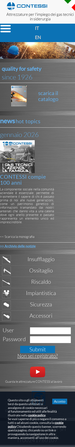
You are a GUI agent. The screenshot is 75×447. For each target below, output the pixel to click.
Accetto (59, 401)
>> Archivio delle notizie (18, 246)
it (36, 28)
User (8, 330)
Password (14, 339)
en (36, 37)
